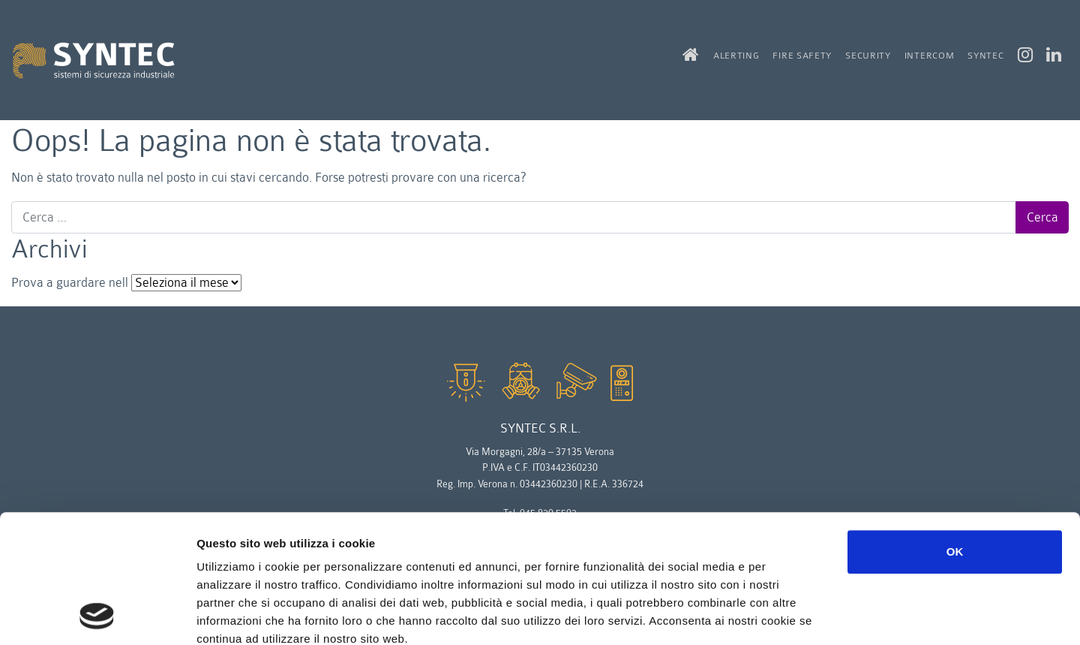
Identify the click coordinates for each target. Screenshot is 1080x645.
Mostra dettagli (796, 615)
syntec (986, 55)
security (868, 55)
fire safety (802, 55)
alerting (736, 55)
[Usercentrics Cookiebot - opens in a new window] (97, 615)
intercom (929, 55)
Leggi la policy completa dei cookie (297, 536)
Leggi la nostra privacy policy (281, 554)
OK (955, 431)
